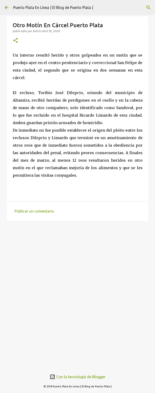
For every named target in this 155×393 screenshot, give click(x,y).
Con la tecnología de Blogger (77, 377)
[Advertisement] (77, 261)
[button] (15, 41)
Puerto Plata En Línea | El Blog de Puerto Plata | (53, 7)
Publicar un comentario (34, 211)
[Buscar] (148, 7)
